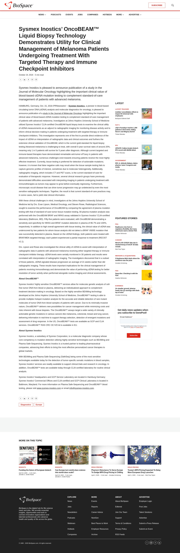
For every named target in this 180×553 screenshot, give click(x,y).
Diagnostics (26, 405)
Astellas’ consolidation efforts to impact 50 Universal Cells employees (126, 114)
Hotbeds (107, 15)
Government (120, 160)
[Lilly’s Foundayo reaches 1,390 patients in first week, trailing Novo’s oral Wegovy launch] (147, 129)
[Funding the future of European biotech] (35, 455)
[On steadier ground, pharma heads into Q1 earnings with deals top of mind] (147, 290)
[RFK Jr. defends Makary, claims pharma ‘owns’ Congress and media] (147, 165)
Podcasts (56, 15)
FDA (116, 224)
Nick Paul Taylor (120, 249)
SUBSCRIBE (157, 5)
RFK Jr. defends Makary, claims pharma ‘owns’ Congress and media (126, 165)
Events (69, 15)
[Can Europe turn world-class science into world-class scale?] (72, 455)
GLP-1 (117, 125)
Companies (92, 15)
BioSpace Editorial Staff (122, 118)
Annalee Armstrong (121, 263)
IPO (116, 145)
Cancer (118, 240)
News (41, 15)
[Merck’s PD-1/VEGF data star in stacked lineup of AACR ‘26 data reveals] (147, 244)
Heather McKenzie (121, 233)
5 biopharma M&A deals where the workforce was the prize (127, 259)
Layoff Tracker (122, 109)
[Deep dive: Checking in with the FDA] (147, 275)
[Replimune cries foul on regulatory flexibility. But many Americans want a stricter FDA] (147, 228)
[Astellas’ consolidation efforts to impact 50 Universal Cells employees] (147, 113)
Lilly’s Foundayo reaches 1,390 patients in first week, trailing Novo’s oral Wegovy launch (126, 130)
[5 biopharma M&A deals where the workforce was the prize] (147, 260)
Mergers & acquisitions (125, 256)
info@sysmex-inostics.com (81, 388)
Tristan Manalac (120, 134)
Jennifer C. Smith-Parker (26, 474)
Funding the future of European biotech (35, 470)
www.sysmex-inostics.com (49, 388)
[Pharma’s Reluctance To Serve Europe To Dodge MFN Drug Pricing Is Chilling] (108, 455)
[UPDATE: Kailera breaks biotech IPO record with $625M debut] (147, 150)
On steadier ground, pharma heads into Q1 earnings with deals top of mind (127, 290)
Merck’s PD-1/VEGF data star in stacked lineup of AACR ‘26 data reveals (126, 245)
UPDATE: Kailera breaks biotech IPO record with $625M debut (126, 149)
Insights (22, 467)
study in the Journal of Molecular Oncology (62, 113)
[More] (45, 15)
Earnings (119, 286)
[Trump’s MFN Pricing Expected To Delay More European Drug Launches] (144, 455)
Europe (39, 405)
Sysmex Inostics (77, 106)
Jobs (80, 15)
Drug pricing (96, 467)
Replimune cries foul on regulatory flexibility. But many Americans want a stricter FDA (126, 229)
